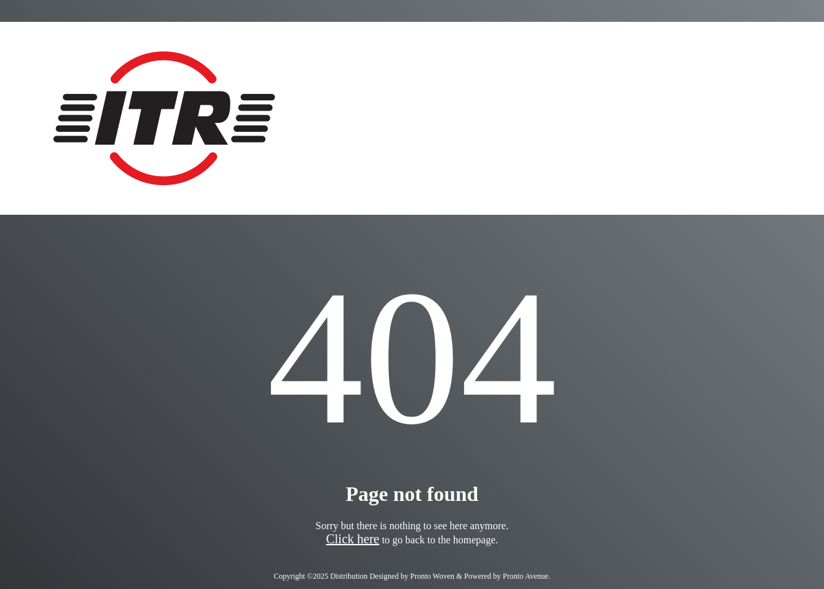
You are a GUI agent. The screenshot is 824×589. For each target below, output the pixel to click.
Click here (352, 539)
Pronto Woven (432, 576)
